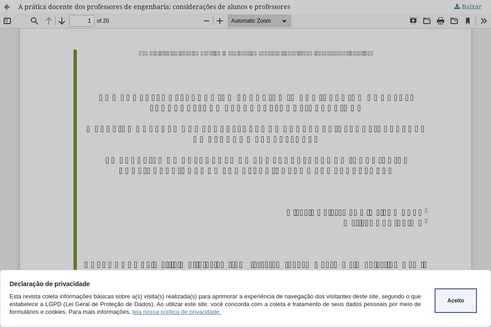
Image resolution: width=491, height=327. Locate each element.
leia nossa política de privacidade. (176, 311)
